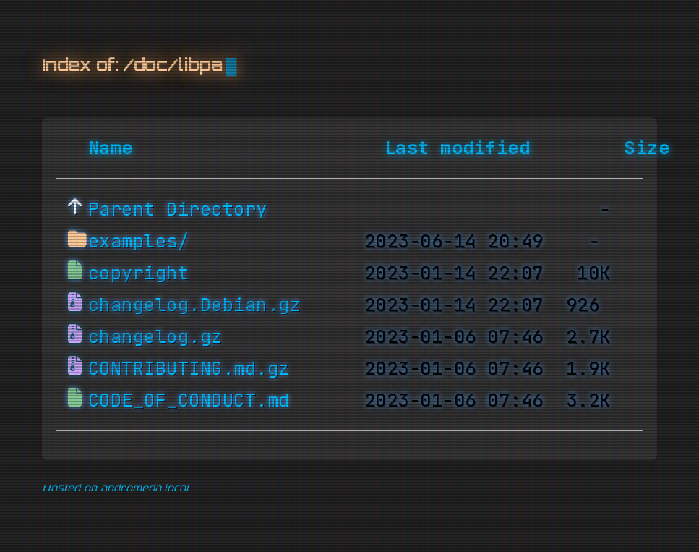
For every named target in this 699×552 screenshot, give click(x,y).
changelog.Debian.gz (194, 305)
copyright (138, 273)
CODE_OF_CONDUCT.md (189, 400)
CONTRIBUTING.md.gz (189, 369)
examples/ (138, 241)
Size (647, 148)
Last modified (458, 148)
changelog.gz (155, 337)
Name (110, 148)
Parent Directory (177, 210)
